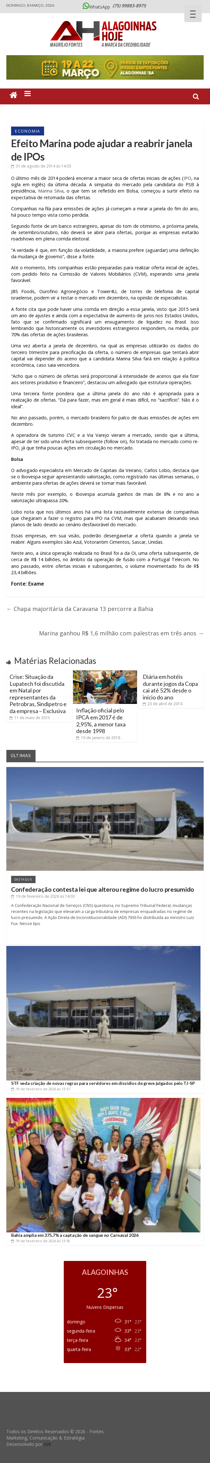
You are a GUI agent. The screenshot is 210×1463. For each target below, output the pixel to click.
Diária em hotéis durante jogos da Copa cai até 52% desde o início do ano (170, 687)
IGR (47, 1444)
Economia (27, 131)
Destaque (23, 879)
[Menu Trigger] (193, 13)
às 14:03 (41, 166)
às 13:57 (40, 1088)
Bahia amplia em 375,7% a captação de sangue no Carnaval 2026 (75, 1235)
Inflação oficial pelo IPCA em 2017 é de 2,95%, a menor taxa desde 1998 (101, 720)
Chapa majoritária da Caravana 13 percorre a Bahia (79, 609)
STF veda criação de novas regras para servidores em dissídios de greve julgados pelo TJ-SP (103, 1083)
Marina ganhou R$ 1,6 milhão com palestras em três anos (121, 633)
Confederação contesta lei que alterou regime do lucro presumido (102, 889)
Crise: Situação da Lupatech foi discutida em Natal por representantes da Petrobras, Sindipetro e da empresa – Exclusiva (38, 693)
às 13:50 (40, 1240)
